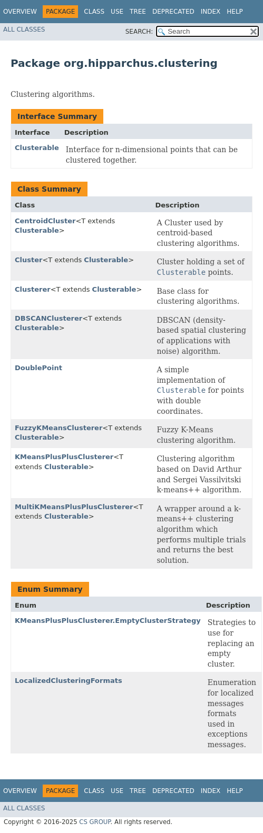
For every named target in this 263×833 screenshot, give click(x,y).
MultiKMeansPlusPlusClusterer (74, 507)
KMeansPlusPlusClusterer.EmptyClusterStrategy (108, 620)
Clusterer (33, 289)
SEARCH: (139, 31)
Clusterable (37, 148)
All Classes (24, 29)
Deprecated (173, 11)
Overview (20, 11)
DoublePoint (38, 368)
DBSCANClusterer (48, 318)
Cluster (28, 260)
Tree (138, 11)
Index (211, 11)
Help (235, 11)
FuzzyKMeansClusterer (58, 428)
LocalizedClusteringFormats (68, 681)
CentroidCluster (45, 221)
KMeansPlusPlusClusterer (64, 457)
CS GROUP (94, 822)
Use (117, 11)
